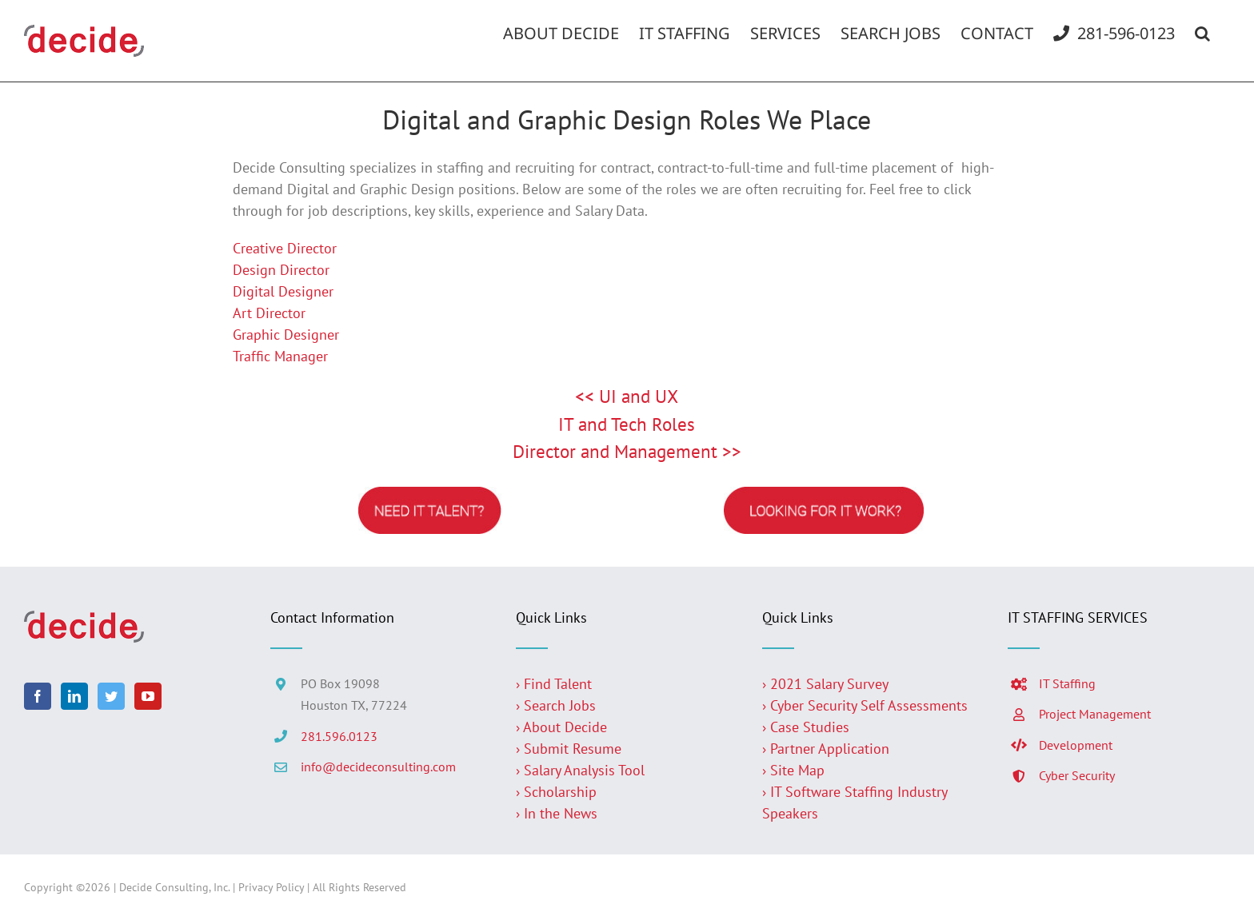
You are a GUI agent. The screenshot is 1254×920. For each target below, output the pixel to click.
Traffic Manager (280, 356)
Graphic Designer (286, 334)
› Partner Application (825, 748)
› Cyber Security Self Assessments (865, 705)
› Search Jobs (556, 705)
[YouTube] (148, 696)
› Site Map (793, 770)
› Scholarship (556, 792)
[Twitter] (111, 696)
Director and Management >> (627, 451)
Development (1075, 745)
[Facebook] (37, 696)
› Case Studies (805, 727)
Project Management (1095, 714)
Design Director (281, 270)
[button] (1202, 33)
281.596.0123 (339, 736)
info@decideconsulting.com (378, 767)
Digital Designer (283, 291)
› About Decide (561, 727)
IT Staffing (1067, 683)
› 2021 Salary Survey (825, 684)
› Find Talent (554, 684)
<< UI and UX (626, 396)
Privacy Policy (271, 887)
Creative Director (285, 248)
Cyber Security (1077, 775)
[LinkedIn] (74, 696)
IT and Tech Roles (626, 424)
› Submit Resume (568, 748)
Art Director (269, 313)
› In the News (556, 813)
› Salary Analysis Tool (580, 770)
